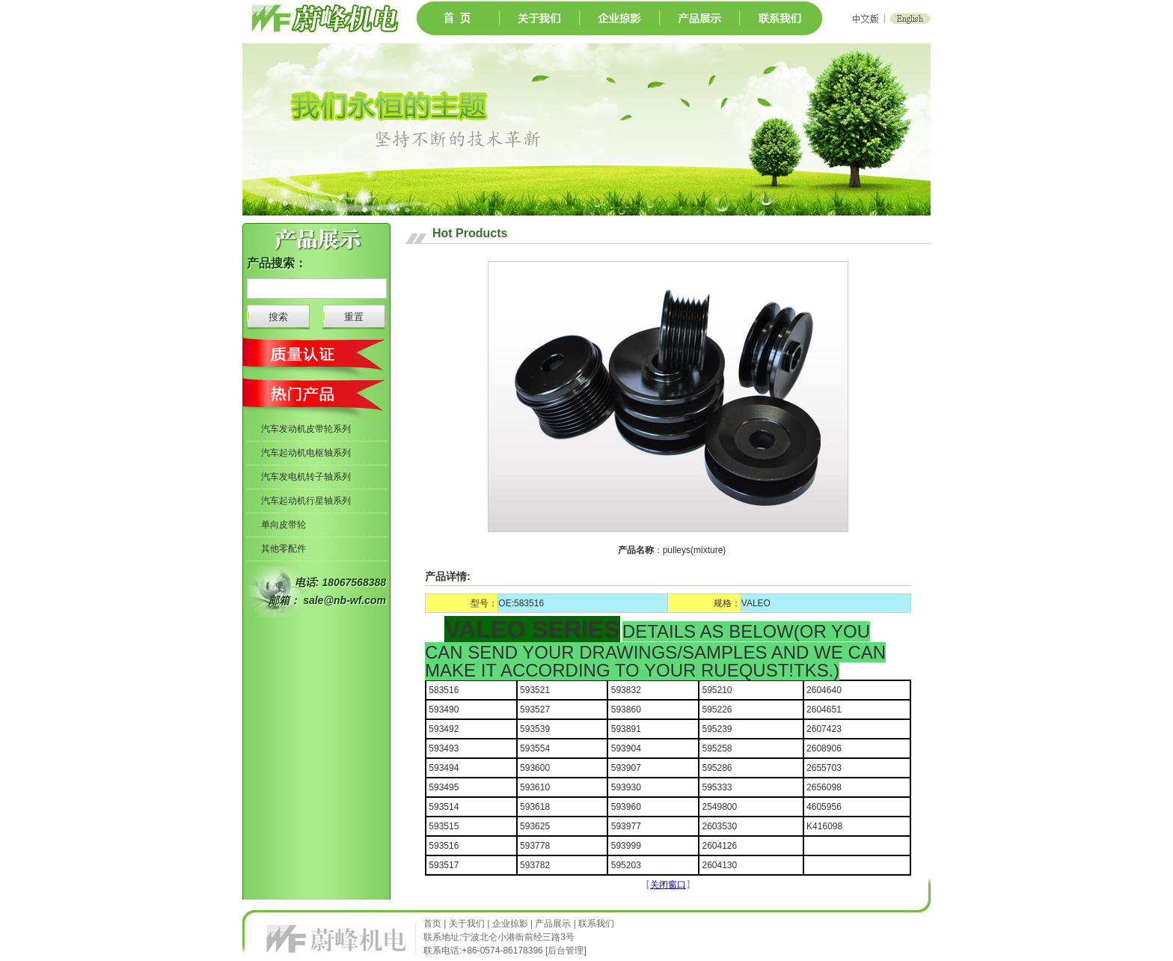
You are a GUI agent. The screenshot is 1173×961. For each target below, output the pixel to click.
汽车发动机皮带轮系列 (306, 429)
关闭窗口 (668, 884)
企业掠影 (510, 923)
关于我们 (467, 923)
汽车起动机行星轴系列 (306, 500)
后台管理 (566, 950)
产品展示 (553, 923)
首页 (433, 923)
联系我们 (596, 923)
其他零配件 (283, 548)
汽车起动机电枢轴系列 (306, 453)
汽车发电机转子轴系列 (306, 477)
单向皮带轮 (283, 524)
